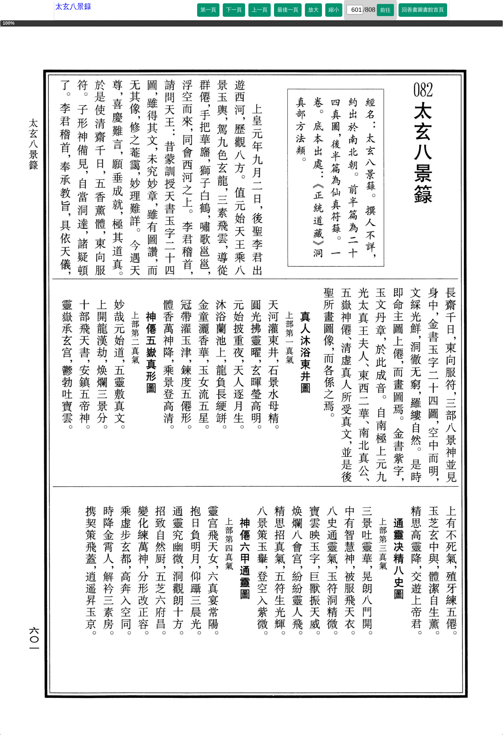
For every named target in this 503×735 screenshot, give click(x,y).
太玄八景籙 (73, 6)
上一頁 (259, 9)
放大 (313, 9)
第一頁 (208, 9)
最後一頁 (287, 9)
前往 (385, 10)
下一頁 (234, 9)
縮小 (334, 9)
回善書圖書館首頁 (423, 9)
